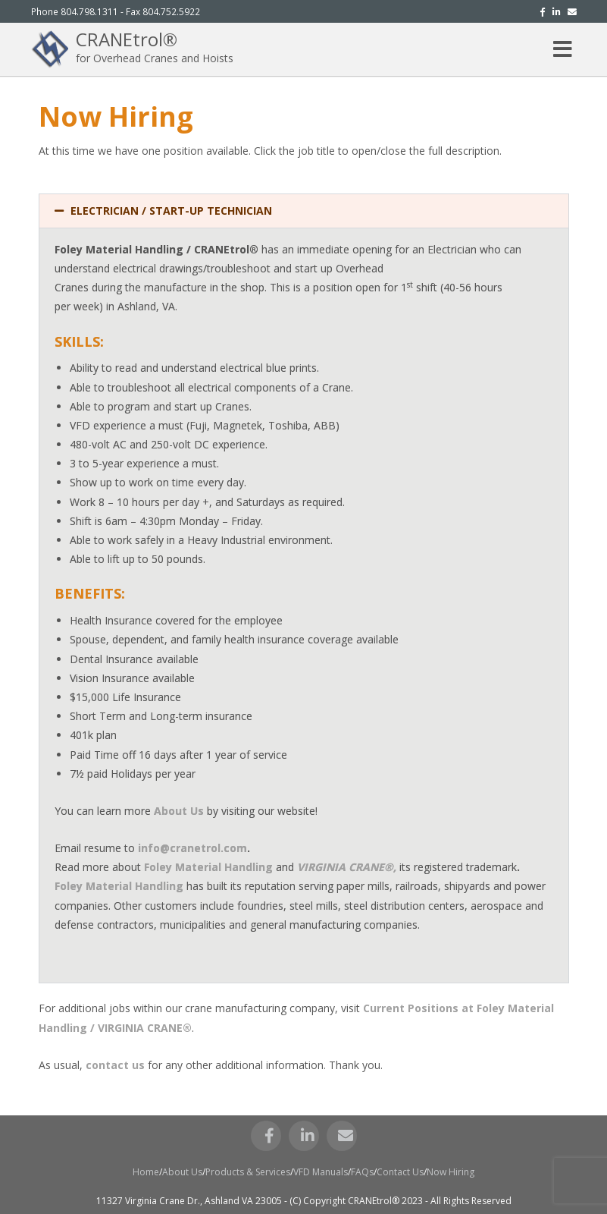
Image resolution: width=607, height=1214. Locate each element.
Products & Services (247, 1171)
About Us (182, 1171)
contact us (115, 1065)
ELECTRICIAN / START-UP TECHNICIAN (171, 210)
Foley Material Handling (208, 867)
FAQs (362, 1171)
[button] (303, 211)
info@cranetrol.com (192, 848)
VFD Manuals (320, 1171)
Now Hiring (450, 1171)
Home (146, 1171)
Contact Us (400, 1171)
